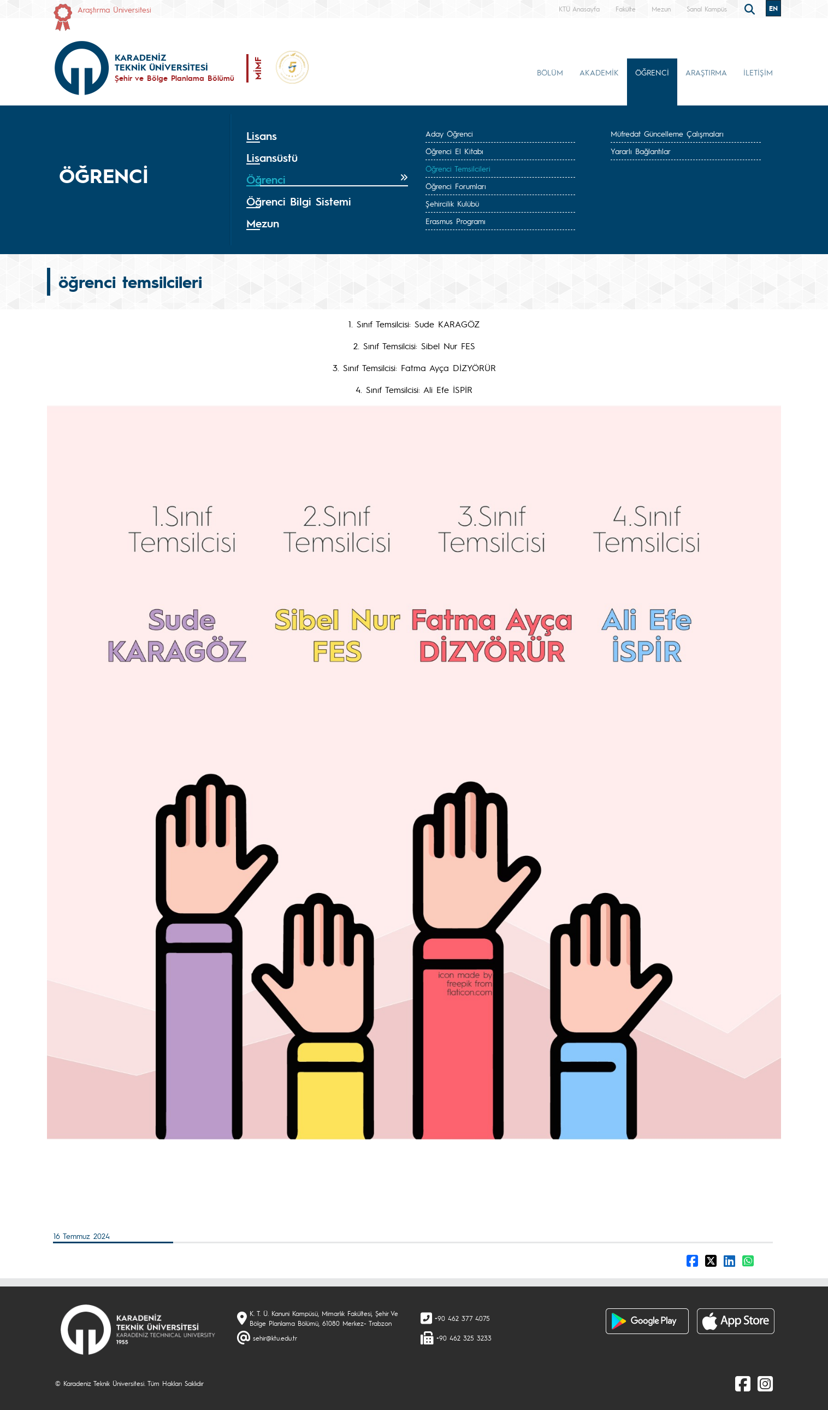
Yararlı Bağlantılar (641, 151)
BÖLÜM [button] (550, 72)
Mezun (661, 8)
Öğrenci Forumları (455, 186)
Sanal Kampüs (707, 8)
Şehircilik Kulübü (452, 203)
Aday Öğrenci (449, 133)
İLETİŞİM (758, 72)
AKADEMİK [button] (599, 72)
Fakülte (626, 8)
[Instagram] (765, 1383)
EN (773, 8)
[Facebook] (742, 1383)
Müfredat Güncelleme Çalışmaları (667, 133)
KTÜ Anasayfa (579, 8)
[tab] (327, 136)
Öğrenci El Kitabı (454, 151)
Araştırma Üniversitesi (114, 9)
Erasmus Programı (455, 221)
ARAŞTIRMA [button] (706, 72)
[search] (751, 8)
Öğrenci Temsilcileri (457, 168)
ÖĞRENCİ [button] (652, 72)
